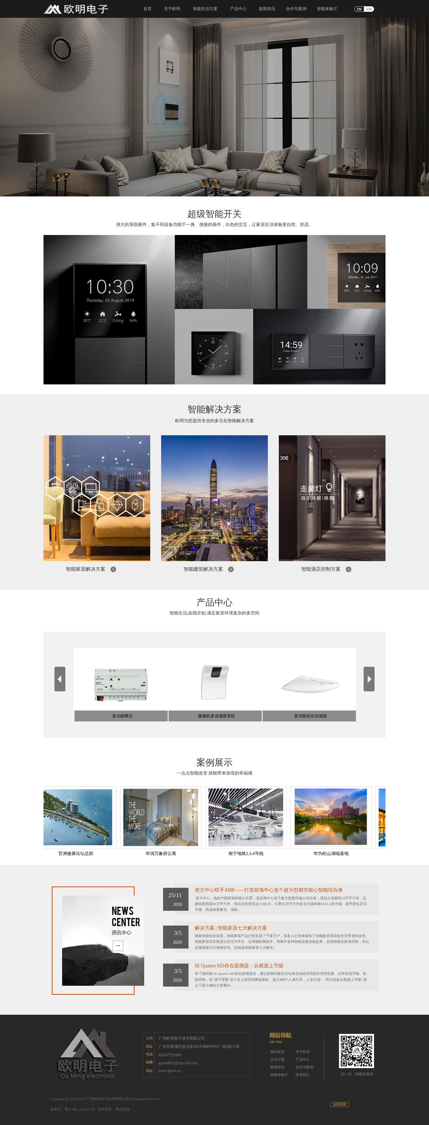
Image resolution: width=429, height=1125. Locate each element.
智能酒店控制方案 (321, 569)
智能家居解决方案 (85, 569)
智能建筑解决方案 (203, 569)
